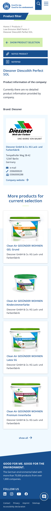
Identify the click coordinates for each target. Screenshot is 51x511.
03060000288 (16, 174)
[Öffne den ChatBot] (44, 496)
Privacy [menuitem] (16, 503)
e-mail (13, 167)
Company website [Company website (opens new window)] (15, 180)
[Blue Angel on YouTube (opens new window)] (19, 493)
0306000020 (16, 171)
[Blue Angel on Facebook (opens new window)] (26, 493)
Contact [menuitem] (6, 503)
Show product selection (25, 42)
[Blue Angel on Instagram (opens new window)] (11, 493)
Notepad (15, 62)
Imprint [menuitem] (26, 503)
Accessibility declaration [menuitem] (14, 506)
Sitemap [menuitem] (36, 503)
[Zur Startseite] (18, 6)
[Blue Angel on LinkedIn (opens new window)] (4, 493)
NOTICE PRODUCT (19, 54)
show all (23, 437)
